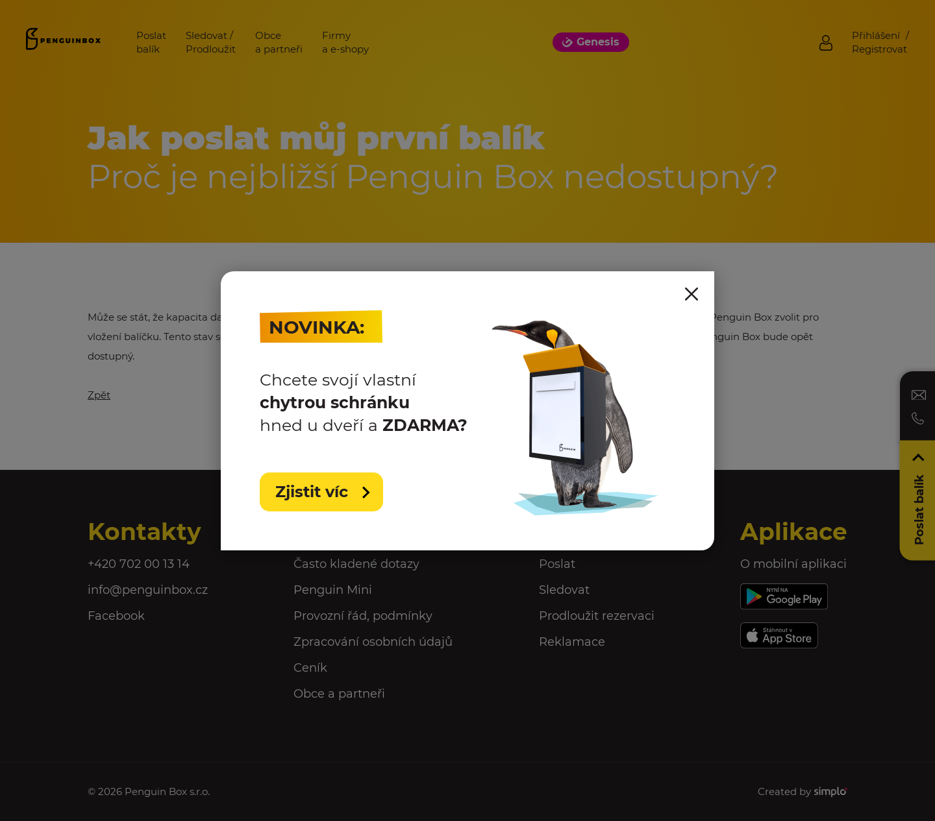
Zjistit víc (314, 491)
